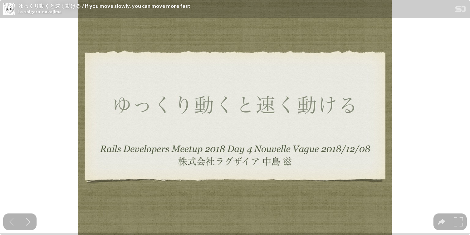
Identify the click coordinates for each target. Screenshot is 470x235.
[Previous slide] (11, 221)
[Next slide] (28, 221)
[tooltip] (441, 221)
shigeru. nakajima (43, 11)
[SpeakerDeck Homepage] (460, 10)
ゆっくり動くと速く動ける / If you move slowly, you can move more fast (104, 5)
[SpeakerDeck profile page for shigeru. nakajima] (9, 9)
